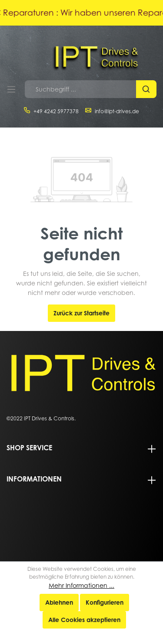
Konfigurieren (104, 602)
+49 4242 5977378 (56, 111)
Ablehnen (59, 602)
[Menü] (11, 89)
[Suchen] (146, 89)
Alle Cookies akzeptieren (84, 619)
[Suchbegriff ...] (80, 89)
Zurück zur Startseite (81, 313)
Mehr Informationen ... (81, 585)
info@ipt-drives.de (117, 111)
